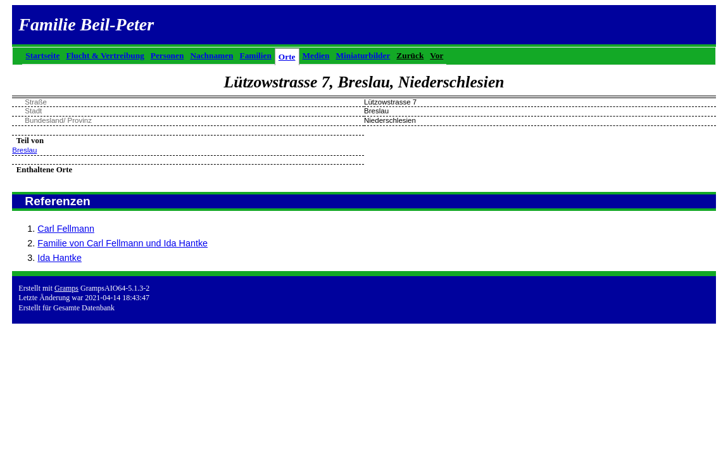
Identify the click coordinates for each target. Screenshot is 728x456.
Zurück (410, 55)
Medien (316, 55)
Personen (167, 55)
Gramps (66, 288)
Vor (436, 55)
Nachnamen (211, 55)
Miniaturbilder (363, 55)
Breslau (24, 150)
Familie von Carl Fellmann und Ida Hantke (122, 243)
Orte (287, 56)
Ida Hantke (59, 258)
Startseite (42, 55)
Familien (256, 55)
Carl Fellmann (65, 229)
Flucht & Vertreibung (105, 55)
